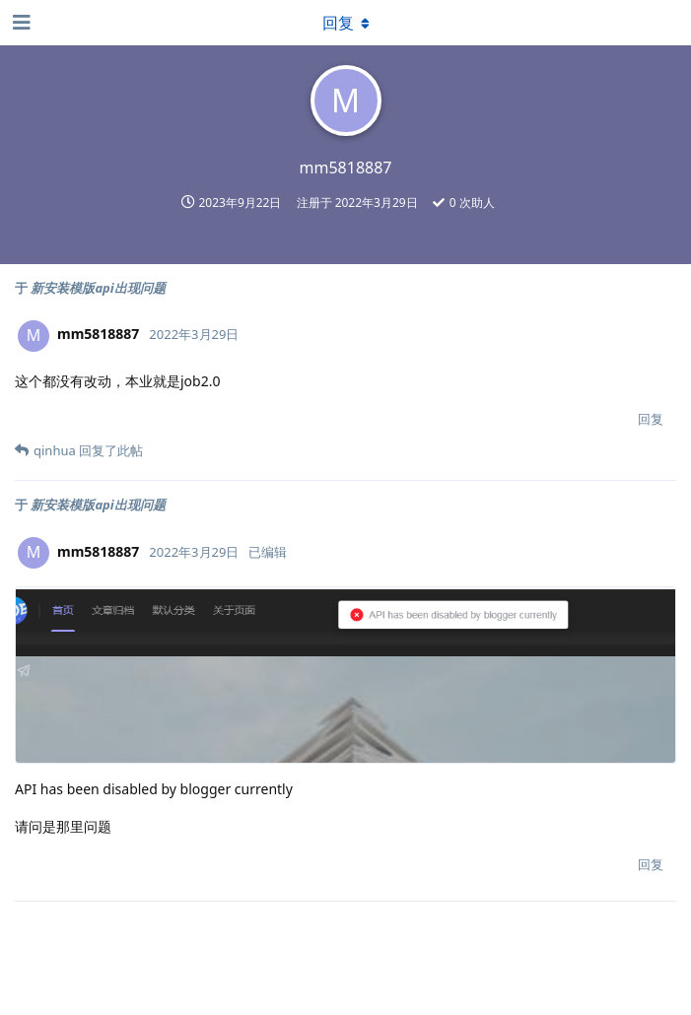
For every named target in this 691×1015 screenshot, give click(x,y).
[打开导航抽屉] (19, 22)
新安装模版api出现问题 (98, 288)
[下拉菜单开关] (346, 22)
